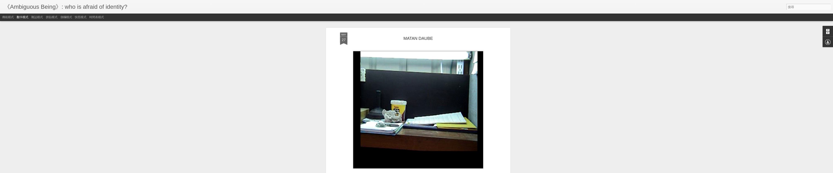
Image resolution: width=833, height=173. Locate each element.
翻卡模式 (22, 17)
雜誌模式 (37, 17)
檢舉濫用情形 (437, 170)
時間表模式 (96, 17)
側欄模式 (66, 17)
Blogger (424, 170)
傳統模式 (8, 17)
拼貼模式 (51, 17)
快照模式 (80, 17)
